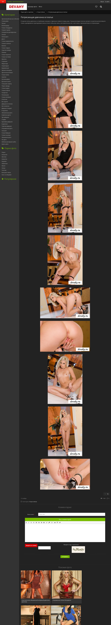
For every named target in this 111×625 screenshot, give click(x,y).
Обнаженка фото (6, 137)
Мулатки (4, 59)
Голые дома (5, 21)
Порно (3, 152)
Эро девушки (5, 117)
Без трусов (5, 101)
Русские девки (6, 79)
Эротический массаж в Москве (10, 19)
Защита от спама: (31, 545)
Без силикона (5, 106)
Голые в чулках (6, 30)
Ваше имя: (30, 514)
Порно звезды (6, 86)
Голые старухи (6, 48)
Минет (3, 166)
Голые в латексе (6, 43)
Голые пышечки (6, 54)
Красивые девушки (7, 121)
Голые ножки (5, 75)
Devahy (16, 6)
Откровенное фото (7, 128)
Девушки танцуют (7, 108)
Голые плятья (33, 501)
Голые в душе (5, 88)
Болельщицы (5, 25)
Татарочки (5, 92)
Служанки (4, 61)
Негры (3, 168)
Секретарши (5, 66)
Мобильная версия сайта (9, 142)
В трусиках (5, 110)
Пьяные (4, 52)
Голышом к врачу (7, 83)
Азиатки (4, 77)
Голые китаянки (6, 97)
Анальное (4, 154)
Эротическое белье (7, 72)
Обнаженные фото (7, 113)
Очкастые (4, 99)
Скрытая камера (6, 50)
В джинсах (5, 124)
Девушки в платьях (7, 104)
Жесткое (4, 157)
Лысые (3, 23)
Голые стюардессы (7, 28)
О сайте (107, 1)
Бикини (4, 45)
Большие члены (6, 172)
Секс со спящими (6, 175)
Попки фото (5, 37)
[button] (26, 522)
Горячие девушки (7, 126)
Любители (4, 163)
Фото (40, 7)
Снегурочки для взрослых (9, 32)
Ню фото (4, 139)
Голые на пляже (6, 57)
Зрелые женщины (7, 70)
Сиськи (4, 34)
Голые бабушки (6, 133)
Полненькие (5, 95)
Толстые (4, 170)
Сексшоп (4, 130)
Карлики (4, 161)
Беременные (5, 68)
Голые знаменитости (7, 41)
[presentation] (26, 522)
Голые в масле (6, 90)
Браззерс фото (32, 7)
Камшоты (4, 159)
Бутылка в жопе (6, 81)
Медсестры (5, 63)
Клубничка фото (6, 115)
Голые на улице (6, 135)
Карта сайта (5, 144)
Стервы (4, 119)
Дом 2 (3, 39)
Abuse (102, 1)
